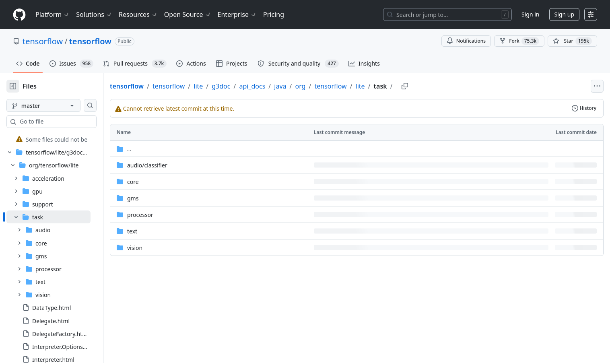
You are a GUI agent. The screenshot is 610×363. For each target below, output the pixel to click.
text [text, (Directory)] (158, 231)
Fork (519, 41)
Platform (52, 14)
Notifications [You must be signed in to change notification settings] (466, 40)
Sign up (564, 14)
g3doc (246, 86)
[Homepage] (19, 14)
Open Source (187, 14)
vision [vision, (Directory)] (160, 248)
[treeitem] (61, 139)
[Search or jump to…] (447, 14)
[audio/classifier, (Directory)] (173, 165)
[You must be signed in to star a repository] (572, 41)
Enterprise (237, 14)
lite (224, 86)
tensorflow (43, 41)
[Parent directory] (369, 148)
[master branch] (56, 105)
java (306, 86)
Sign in (530, 14)
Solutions (94, 14)
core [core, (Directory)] (159, 182)
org (326, 86)
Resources (138, 14)
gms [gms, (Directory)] (158, 198)
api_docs (278, 86)
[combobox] (67, 122)
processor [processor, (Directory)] (166, 215)
